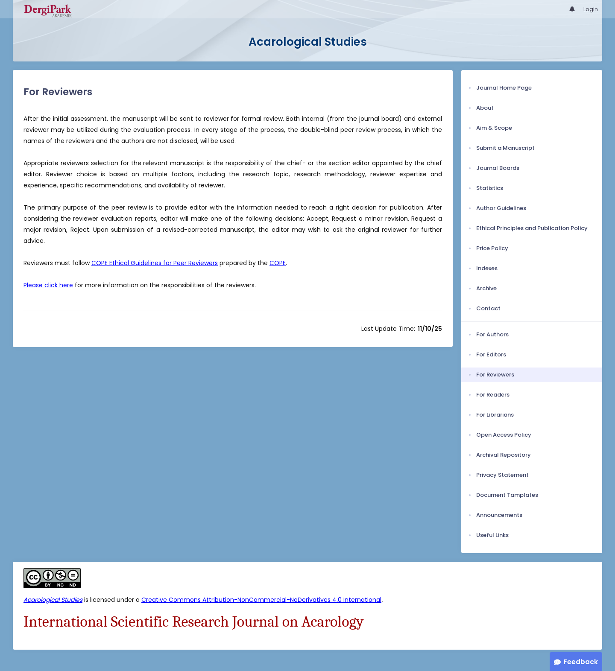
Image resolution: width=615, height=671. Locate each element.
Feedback (581, 661)
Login (590, 9)
